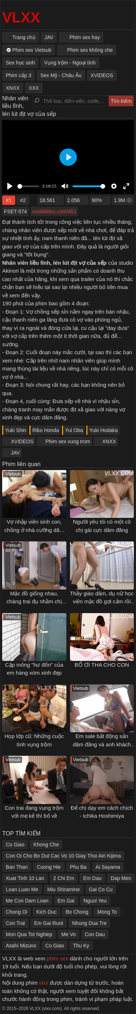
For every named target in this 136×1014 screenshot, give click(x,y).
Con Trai (15, 923)
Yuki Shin (15, 430)
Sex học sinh (20, 63)
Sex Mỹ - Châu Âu (61, 75)
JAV (15, 453)
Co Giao (15, 844)
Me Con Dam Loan (27, 901)
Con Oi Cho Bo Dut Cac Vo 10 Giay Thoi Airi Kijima (63, 856)
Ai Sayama (108, 867)
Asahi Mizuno (21, 945)
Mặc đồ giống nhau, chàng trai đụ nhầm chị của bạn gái (34, 601)
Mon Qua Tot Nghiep (29, 934)
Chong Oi (16, 912)
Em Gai (66, 901)
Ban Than (17, 867)
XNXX (109, 441)
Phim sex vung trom (67, 441)
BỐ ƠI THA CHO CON (102, 665)
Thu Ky (81, 945)
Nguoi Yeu (95, 901)
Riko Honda (45, 430)
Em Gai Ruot (48, 923)
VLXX (21, 17)
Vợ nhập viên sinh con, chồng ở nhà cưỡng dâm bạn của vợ (34, 530)
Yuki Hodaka (103, 430)
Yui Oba (74, 430)
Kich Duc (46, 912)
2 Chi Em (63, 878)
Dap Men (121, 878)
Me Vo (68, 934)
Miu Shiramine (64, 889)
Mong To (106, 912)
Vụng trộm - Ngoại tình (70, 63)
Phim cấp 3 (18, 75)
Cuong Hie (49, 867)
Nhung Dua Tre (89, 923)
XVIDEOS (22, 441)
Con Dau (95, 934)
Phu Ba (78, 867)
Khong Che (46, 844)
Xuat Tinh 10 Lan (25, 878)
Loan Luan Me (22, 889)
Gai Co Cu (100, 889)
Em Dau (92, 878)
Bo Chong (77, 912)
